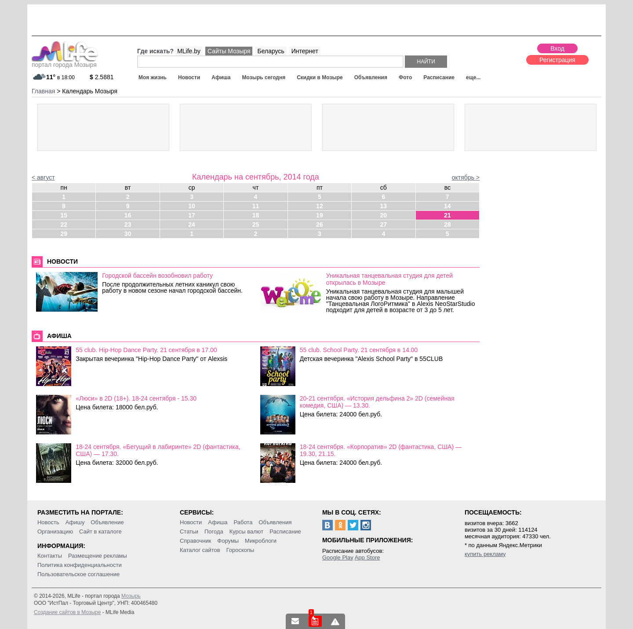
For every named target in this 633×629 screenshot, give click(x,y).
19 (319, 215)
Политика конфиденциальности (79, 565)
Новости (189, 77)
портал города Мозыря (65, 62)
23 (127, 224)
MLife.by (188, 51)
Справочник (195, 540)
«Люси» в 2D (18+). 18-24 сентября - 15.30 (136, 398)
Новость (48, 522)
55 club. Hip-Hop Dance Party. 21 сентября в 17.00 (146, 349)
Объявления (370, 77)
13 (383, 206)
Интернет (304, 51)
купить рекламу (485, 554)
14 (447, 206)
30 (127, 233)
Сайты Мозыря (228, 51)
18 (255, 215)
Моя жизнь (152, 77)
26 (319, 224)
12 (319, 206)
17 (191, 215)
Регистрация (557, 59)
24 (191, 224)
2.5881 (102, 77)
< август (43, 177)
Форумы (228, 540)
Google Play (337, 557)
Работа (242, 522)
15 (63, 215)
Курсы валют (246, 531)
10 (191, 206)
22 (63, 224)
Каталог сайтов (200, 550)
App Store (367, 557)
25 (255, 224)
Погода (213, 531)
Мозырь (131, 596)
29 (63, 233)
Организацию (55, 531)
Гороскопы (240, 550)
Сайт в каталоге (100, 531)
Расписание (439, 77)
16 (127, 215)
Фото (405, 77)
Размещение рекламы (97, 555)
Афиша (220, 77)
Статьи (189, 531)
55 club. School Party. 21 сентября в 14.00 (359, 349)
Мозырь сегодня (264, 77)
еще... (473, 77)
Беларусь (270, 51)
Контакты (49, 555)
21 (447, 215)
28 (447, 224)
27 (383, 224)
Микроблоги (260, 540)
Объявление (107, 522)
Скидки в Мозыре (319, 77)
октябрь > (466, 177)
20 (383, 215)
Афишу (75, 522)
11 (255, 206)
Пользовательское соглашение (78, 574)
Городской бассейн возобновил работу (157, 275)
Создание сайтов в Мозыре (67, 612)
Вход (557, 48)
